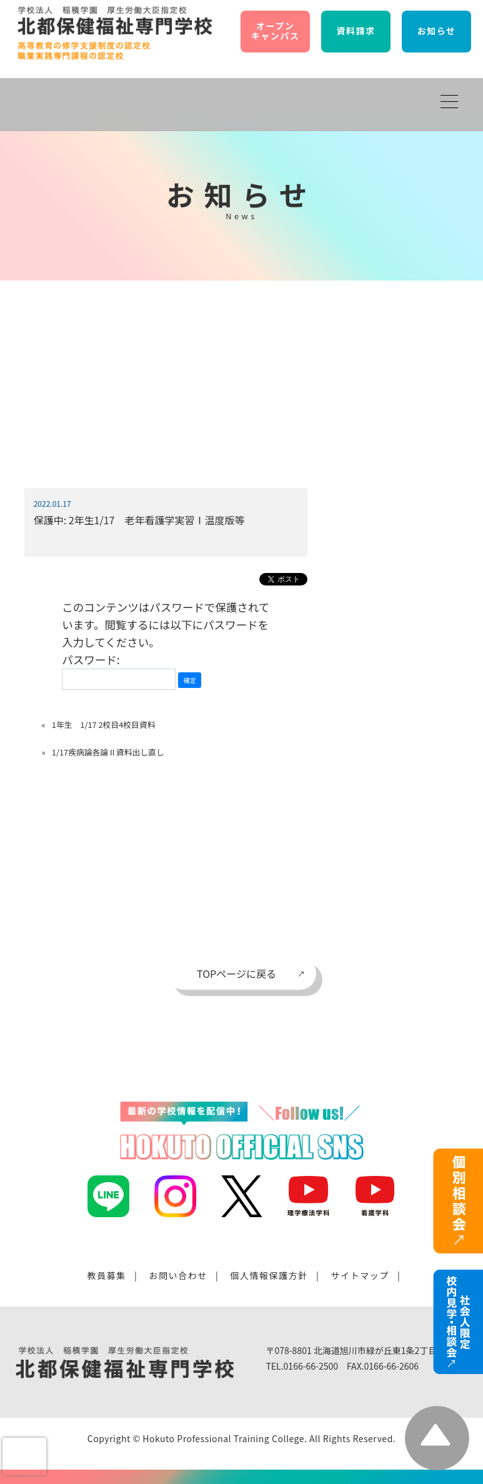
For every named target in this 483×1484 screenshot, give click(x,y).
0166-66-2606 (391, 1366)
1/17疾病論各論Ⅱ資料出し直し (108, 752)
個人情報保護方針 (269, 1275)
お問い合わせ (178, 1275)
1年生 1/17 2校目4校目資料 (104, 724)
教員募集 (106, 1275)
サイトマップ (360, 1275)
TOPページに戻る (236, 973)
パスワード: (119, 671)
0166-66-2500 (311, 1366)
